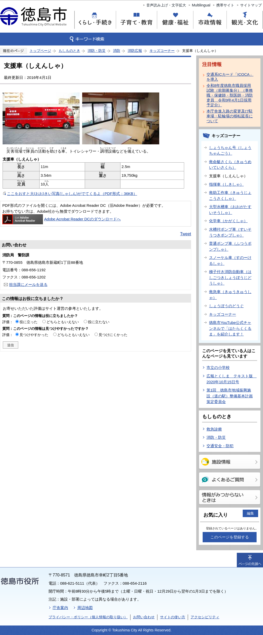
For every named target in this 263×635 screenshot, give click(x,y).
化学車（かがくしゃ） (228, 221)
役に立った (28, 322)
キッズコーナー (162, 51)
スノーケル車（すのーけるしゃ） (230, 260)
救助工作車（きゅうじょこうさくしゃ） (230, 195)
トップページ (40, 51)
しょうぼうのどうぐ (226, 306)
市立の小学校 (218, 367)
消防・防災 (97, 51)
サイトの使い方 (172, 617)
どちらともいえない (62, 322)
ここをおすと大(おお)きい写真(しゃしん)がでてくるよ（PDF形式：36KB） (72, 193)
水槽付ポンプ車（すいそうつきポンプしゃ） (230, 232)
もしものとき (69, 51)
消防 (116, 51)
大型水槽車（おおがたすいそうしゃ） (230, 209)
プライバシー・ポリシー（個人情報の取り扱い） (88, 617)
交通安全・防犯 (219, 446)
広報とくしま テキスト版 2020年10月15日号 (231, 379)
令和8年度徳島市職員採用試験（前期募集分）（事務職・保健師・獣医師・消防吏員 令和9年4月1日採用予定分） (229, 95)
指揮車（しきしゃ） (226, 184)
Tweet (185, 234)
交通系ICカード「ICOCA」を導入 (229, 76)
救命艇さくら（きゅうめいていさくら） (230, 165)
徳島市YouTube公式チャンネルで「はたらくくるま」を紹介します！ (230, 328)
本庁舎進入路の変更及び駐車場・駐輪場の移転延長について (229, 116)
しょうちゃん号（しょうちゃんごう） (230, 150)
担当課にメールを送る (28, 284)
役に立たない (98, 322)
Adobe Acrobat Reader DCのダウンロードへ (61, 219)
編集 (250, 513)
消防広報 (135, 51)
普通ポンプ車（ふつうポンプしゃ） (230, 246)
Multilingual (201, 5)
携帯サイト (225, 5)
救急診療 (214, 429)
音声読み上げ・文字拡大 (166, 5)
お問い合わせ (144, 617)
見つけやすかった (34, 335)
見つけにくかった (113, 335)
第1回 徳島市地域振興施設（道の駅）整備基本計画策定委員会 (229, 396)
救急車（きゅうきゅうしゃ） (230, 295)
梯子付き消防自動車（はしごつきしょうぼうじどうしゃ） (230, 277)
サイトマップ (251, 5)
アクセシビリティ (205, 617)
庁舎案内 (60, 607)
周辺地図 (85, 607)
